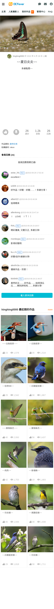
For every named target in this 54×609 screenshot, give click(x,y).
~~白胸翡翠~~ (35, 343)
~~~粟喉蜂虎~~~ (9, 428)
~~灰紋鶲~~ (7, 513)
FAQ (50, 11)
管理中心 (41, 11)
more (50, 309)
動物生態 (13, 144)
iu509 (13, 186)
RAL (13, 225)
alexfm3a (15, 265)
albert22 (15, 199)
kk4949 (14, 278)
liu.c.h (13, 252)
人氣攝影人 (13, 11)
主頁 (3, 11)
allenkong (15, 212)
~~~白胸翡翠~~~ (9, 343)
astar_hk (15, 172)
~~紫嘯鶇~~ (34, 470)
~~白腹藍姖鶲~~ (36, 386)
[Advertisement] (27, 100)
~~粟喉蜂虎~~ (35, 428)
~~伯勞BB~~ (8, 386)
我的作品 (28, 12)
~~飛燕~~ (6, 470)
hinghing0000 (15, 56)
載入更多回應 (27, 295)
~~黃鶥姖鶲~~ (35, 513)
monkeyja (15, 239)
